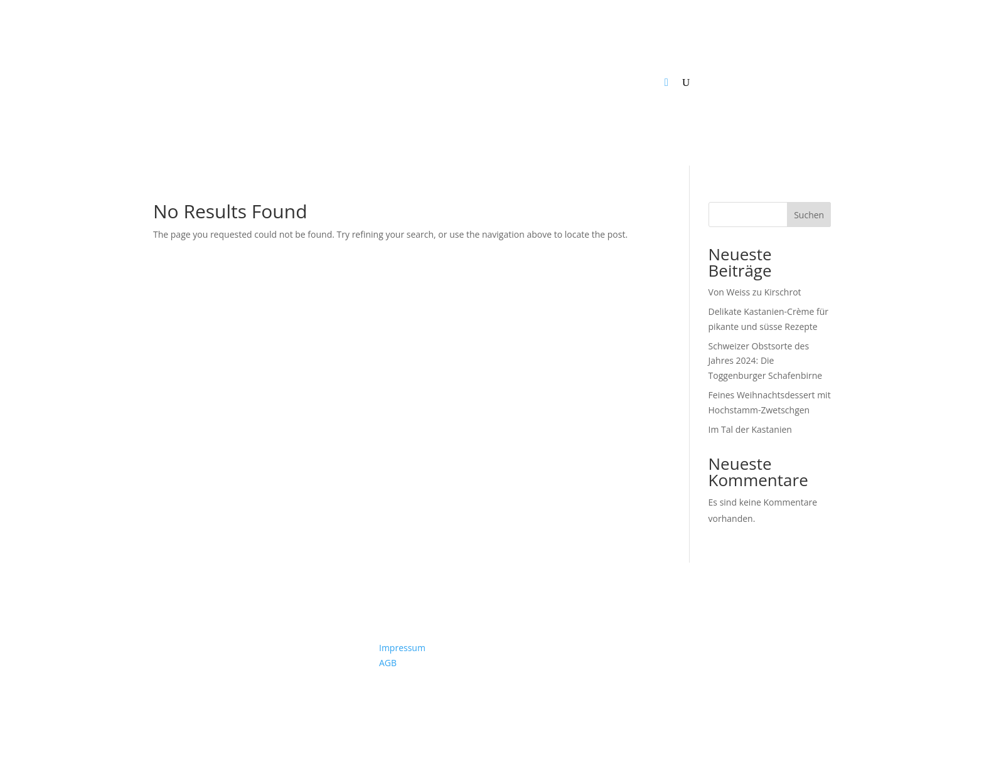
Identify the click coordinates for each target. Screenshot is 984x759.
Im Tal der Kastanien (750, 429)
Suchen (809, 215)
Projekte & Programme (493, 82)
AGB (388, 663)
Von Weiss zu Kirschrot (755, 292)
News (183, 82)
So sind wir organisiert (612, 82)
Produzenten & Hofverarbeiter (270, 82)
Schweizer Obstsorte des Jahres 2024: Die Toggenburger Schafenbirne (766, 361)
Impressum (402, 648)
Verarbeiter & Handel (389, 82)
